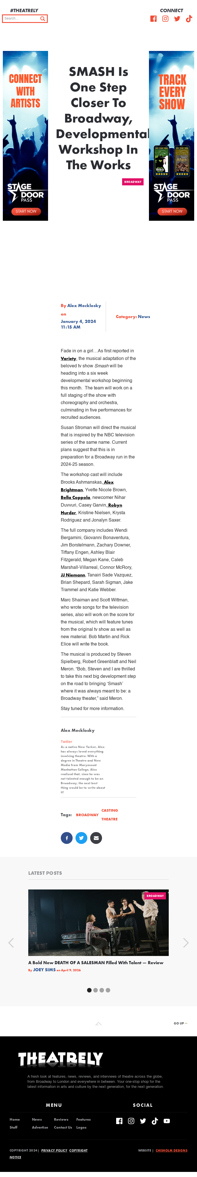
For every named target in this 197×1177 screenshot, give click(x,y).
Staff (13, 1127)
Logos (81, 1127)
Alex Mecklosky (84, 305)
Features (83, 1119)
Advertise (40, 1127)
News (144, 317)
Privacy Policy (54, 1150)
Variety (68, 358)
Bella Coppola (75, 497)
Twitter (66, 741)
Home (15, 1119)
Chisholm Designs (171, 1150)
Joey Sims (44, 970)
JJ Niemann (73, 575)
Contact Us (63, 1127)
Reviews (61, 1119)
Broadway (132, 182)
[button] (188, 39)
